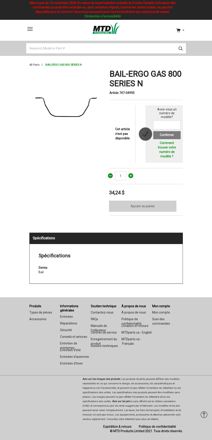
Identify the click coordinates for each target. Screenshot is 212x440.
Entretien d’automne (74, 357)
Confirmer (167, 135)
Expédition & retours (117, 426)
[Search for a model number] (167, 124)
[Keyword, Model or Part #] (106, 48)
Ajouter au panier (143, 206)
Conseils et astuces (73, 336)
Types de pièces (40, 312)
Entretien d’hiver (71, 363)
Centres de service (104, 332)
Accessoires (37, 319)
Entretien (66, 316)
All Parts (34, 64)
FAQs (94, 319)
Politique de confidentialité (157, 426)
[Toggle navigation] (30, 29)
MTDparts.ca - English (136, 332)
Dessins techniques (104, 346)
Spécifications (44, 238)
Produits (35, 306)
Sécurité (66, 330)
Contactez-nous (102, 312)
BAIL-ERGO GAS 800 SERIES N (63, 64)
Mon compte (161, 306)
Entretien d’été (70, 350)
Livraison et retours (134, 326)
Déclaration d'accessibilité (103, 16)
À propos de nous (133, 306)
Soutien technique (103, 306)
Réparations (68, 323)
